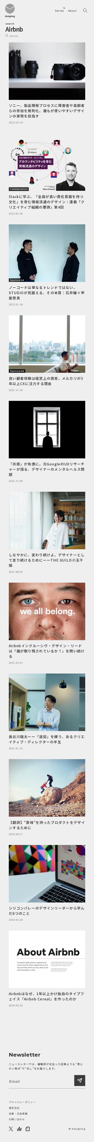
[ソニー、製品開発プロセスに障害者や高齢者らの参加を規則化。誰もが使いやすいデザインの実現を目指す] (47, 83)
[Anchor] (19, 1129)
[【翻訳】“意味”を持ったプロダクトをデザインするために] (47, 797)
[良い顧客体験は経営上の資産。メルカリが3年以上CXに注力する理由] (47, 353)
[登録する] (79, 1080)
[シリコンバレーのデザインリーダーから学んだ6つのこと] (47, 883)
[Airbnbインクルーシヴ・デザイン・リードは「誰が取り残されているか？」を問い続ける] (47, 624)
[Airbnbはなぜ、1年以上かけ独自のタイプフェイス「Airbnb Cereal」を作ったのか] (47, 969)
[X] (11, 1129)
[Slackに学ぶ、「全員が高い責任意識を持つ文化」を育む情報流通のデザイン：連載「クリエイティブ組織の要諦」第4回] (47, 174)
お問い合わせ (17, 1119)
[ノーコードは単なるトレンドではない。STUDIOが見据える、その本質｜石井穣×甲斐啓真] (47, 265)
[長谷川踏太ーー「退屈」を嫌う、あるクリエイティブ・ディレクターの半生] (47, 712)
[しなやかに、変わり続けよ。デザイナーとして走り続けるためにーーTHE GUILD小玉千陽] (47, 533)
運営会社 (14, 1108)
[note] (28, 1129)
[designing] (10, 11)
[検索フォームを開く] (85, 10)
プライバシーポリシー (22, 1102)
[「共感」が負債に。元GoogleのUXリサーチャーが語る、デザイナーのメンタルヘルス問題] (47, 442)
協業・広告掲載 (18, 1113)
